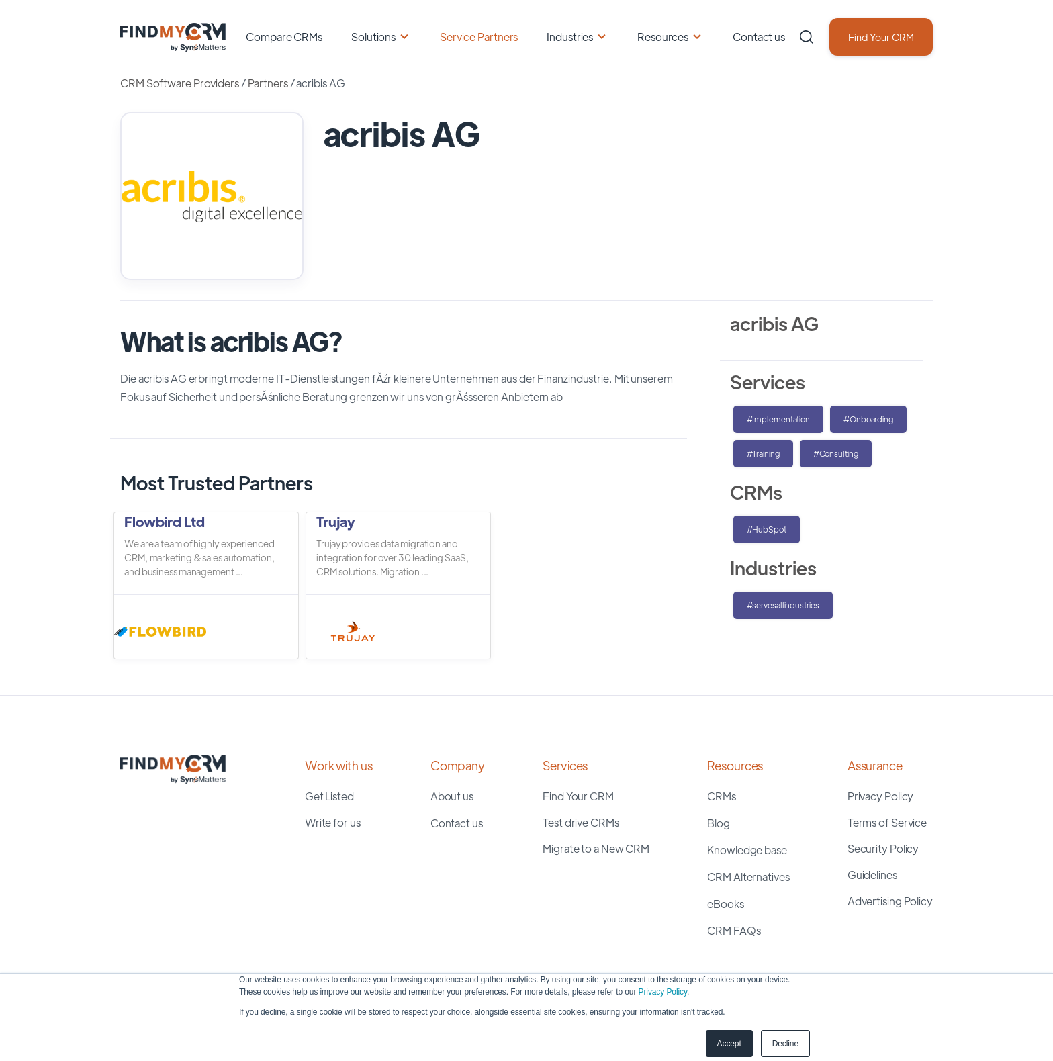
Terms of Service (887, 822)
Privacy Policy (663, 992)
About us (451, 796)
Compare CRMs (284, 37)
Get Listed (329, 796)
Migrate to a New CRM (596, 848)
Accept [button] (729, 1043)
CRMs (721, 796)
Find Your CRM (881, 36)
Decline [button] (785, 1043)
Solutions (373, 37)
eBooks (725, 903)
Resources (662, 37)
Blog (718, 823)
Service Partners (479, 37)
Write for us (333, 822)
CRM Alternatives (748, 877)
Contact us (759, 37)
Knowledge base (747, 850)
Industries (570, 37)
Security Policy (883, 848)
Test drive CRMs (581, 822)
